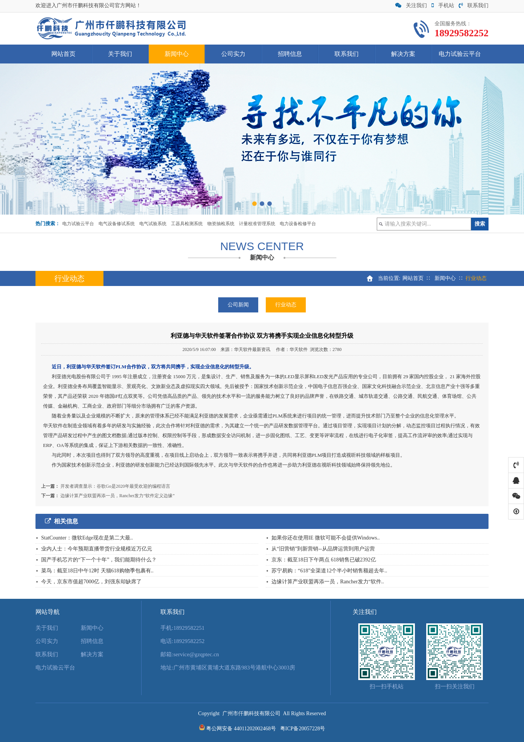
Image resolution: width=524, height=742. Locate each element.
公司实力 (233, 54)
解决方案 (403, 54)
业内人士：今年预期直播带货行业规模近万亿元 (96, 549)
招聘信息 (290, 54)
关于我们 (120, 54)
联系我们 (474, 5)
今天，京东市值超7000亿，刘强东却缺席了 (91, 581)
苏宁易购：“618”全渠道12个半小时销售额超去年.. (329, 571)
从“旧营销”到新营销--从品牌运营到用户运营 (323, 549)
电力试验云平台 (460, 54)
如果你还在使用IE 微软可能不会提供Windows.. (325, 538)
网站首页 (63, 54)
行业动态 (285, 305)
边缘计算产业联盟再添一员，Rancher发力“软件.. (327, 581)
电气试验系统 (152, 223)
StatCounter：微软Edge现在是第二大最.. (87, 538)
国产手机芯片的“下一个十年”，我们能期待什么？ (99, 560)
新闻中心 (177, 54)
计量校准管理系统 (257, 223)
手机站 (443, 5)
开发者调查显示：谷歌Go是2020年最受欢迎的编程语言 (115, 486)
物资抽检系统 (220, 223)
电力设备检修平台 (298, 223)
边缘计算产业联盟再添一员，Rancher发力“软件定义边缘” (117, 495)
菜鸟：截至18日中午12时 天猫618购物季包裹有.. (97, 571)
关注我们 (411, 5)
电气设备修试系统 (117, 223)
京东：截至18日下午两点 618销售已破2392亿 (323, 560)
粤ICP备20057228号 (302, 728)
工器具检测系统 (187, 223)
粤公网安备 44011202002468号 (241, 728)
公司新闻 (238, 305)
